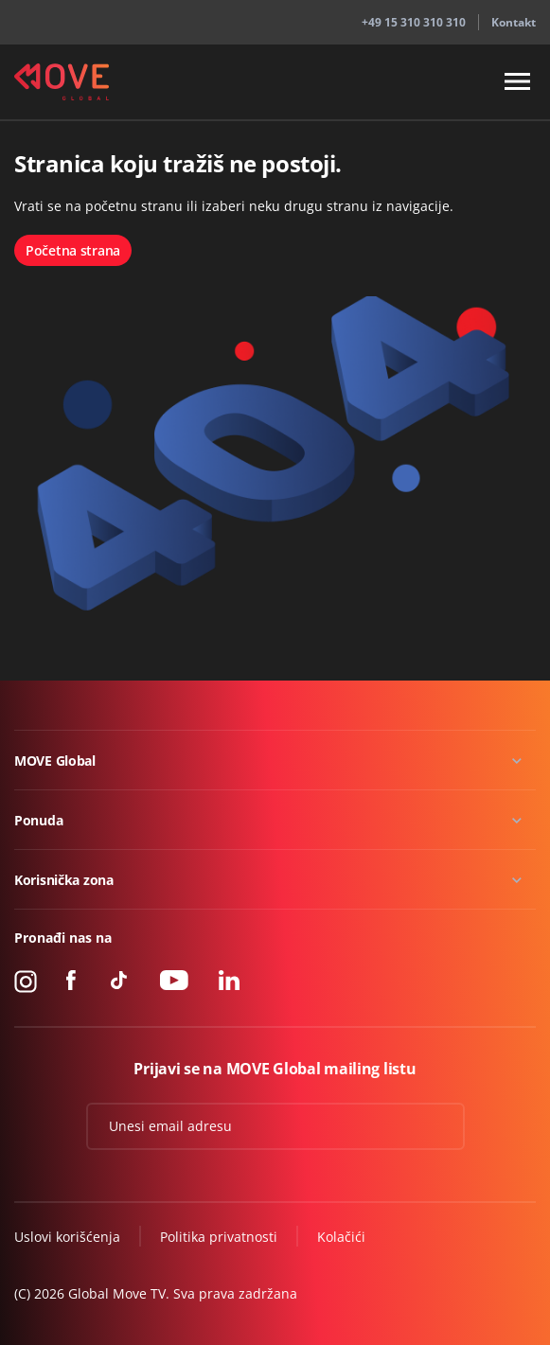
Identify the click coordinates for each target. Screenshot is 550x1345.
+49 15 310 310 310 (414, 22)
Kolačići (341, 1237)
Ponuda (38, 820)
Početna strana (73, 250)
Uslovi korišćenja (67, 1237)
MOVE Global (55, 761)
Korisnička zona (64, 880)
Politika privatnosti (218, 1237)
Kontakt (513, 22)
